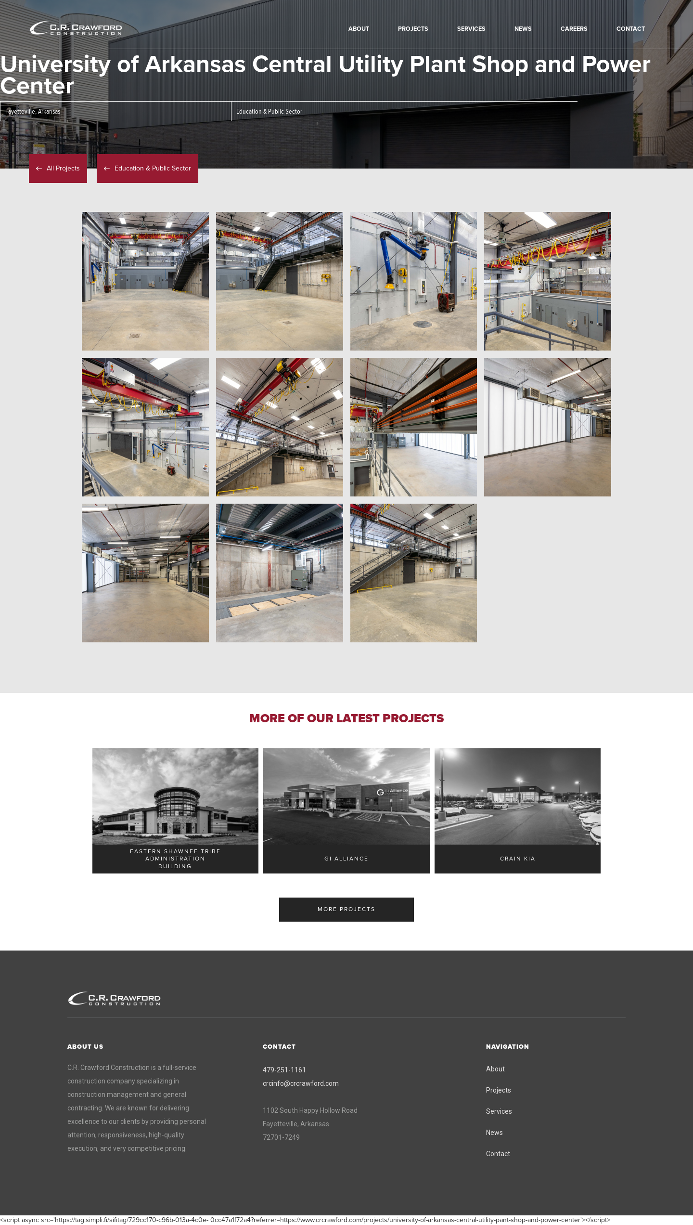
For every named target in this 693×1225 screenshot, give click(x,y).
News (494, 1132)
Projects (498, 1090)
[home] (89, 28)
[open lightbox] (145, 281)
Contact (498, 1154)
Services (499, 1111)
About (495, 1069)
